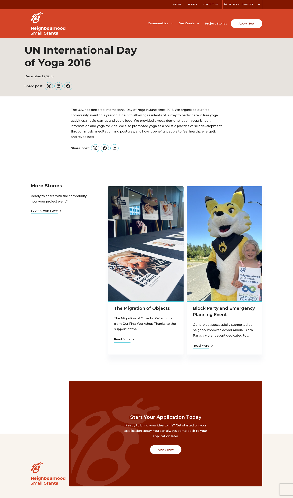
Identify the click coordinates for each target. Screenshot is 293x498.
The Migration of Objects (142, 308)
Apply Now (247, 23)
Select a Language (241, 4)
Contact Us (210, 4)
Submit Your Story (46, 210)
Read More (124, 339)
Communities (158, 23)
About (177, 4)
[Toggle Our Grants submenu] (198, 23)
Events (192, 4)
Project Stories (216, 23)
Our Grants (187, 23)
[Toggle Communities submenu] (172, 23)
